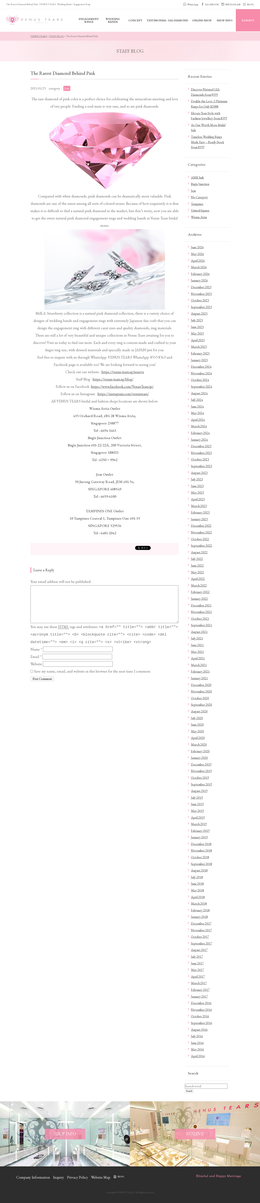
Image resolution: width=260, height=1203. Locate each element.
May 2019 (197, 811)
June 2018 (197, 883)
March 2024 (199, 426)
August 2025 (199, 313)
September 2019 (201, 784)
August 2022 (199, 552)
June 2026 (197, 247)
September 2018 (201, 864)
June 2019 (197, 804)
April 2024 (198, 420)
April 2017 (198, 976)
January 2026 (199, 280)
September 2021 (201, 625)
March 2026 (199, 267)
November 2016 (201, 1010)
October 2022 (200, 539)
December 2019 (201, 764)
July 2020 (197, 718)
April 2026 (198, 260)
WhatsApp (192, 4)
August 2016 (199, 1029)
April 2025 (198, 340)
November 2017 (201, 930)
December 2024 (201, 366)
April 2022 (198, 579)
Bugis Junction (200, 184)
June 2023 (197, 486)
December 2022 (201, 526)
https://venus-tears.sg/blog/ (113, 379)
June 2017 (197, 963)
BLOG (250, 4)
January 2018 (199, 917)
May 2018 (197, 890)
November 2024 (201, 373)
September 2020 (201, 704)
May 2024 (197, 413)
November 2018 (201, 850)
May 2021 (197, 652)
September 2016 (201, 1023)
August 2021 (199, 632)
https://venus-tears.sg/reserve (122, 372)
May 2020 (197, 731)
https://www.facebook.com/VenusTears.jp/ (122, 386)
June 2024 (197, 406)
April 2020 (198, 738)
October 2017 (200, 937)
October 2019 (200, 777)
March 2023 (199, 506)
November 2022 (201, 532)
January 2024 (199, 439)
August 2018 (199, 870)
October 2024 (200, 380)
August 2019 (199, 791)
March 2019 (199, 824)
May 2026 (197, 254)
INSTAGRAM (232, 4)
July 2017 (197, 956)
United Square (200, 210)
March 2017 (199, 983)
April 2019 (198, 817)
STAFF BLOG (56, 36)
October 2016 (200, 1016)
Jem (193, 191)
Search (189, 1091)
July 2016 (197, 1036)
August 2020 (199, 711)
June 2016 (197, 1043)
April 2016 (198, 1056)
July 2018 (197, 877)
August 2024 (199, 393)
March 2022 (199, 585)
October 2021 (200, 618)
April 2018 (198, 897)
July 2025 (197, 320)
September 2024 (201, 386)
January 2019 (199, 837)
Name (36, 649)
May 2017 (197, 970)
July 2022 (197, 559)
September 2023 (201, 466)
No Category (199, 197)
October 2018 (200, 857)
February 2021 (200, 671)
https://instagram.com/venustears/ (123, 394)
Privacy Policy (77, 1177)
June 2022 (197, 565)
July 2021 (197, 638)
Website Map (100, 1177)
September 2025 (201, 307)
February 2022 (200, 592)
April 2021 (198, 658)
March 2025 (199, 347)
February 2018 (200, 910)
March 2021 (199, 665)
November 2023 (201, 453)
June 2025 (197, 327)
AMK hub (197, 177)
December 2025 (201, 287)
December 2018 (201, 844)
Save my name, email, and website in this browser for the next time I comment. (92, 671)
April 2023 (198, 499)
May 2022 (197, 572)
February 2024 (200, 433)
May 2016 (197, 1049)
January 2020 (199, 758)
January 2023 (199, 519)
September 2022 (201, 545)
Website (36, 664)
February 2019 (200, 831)
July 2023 (197, 479)
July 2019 (197, 797)
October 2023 (200, 459)
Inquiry (58, 1177)
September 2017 (201, 943)
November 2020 (201, 691)
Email (35, 656)
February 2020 (200, 751)
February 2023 (200, 512)
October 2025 (200, 300)
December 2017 (201, 923)
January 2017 (199, 996)
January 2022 (199, 599)
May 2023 (197, 492)
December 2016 (201, 1003)
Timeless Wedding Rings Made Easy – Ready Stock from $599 (207, 142)
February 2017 (200, 990)
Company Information (33, 1177)
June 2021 (197, 645)
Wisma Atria (199, 217)
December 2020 (201, 685)
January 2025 (199, 360)
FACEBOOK (212, 4)
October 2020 (200, 698)
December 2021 (201, 605)
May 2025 (197, 333)
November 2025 (201, 294)
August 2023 (199, 473)
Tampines (197, 204)
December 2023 (201, 446)
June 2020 (197, 724)
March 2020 (199, 744)
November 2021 (201, 612)
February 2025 (200, 353)
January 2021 (199, 678)
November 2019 (201, 771)
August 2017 (199, 950)
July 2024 (197, 400)
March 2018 (199, 903)
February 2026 (200, 274)
